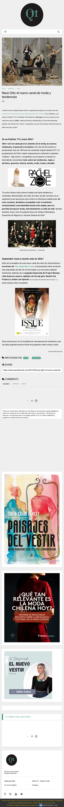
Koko (56, 279)
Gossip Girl (6, 114)
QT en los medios (10, 785)
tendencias (11, 88)
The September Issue (24, 266)
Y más (55, 805)
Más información (48, 805)
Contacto (35, 785)
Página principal (9, 781)
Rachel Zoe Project (37, 114)
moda (18, 88)
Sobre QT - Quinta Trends (41, 781)
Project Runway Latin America (20, 114)
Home (3, 88)
